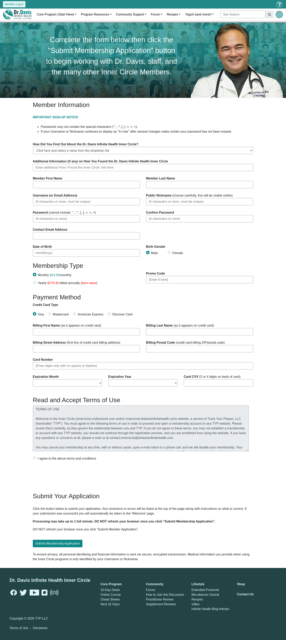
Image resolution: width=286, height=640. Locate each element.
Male (152, 253)
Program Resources (95, 14)
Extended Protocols (205, 590)
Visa (38, 314)
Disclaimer (40, 628)
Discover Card (119, 314)
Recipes (172, 14)
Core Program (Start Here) (55, 14)
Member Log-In (14, 4)
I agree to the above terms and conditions (64, 458)
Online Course (110, 594)
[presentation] (63, 475)
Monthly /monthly (55, 275)
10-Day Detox (110, 590)
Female (175, 253)
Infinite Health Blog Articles (210, 609)
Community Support (130, 14)
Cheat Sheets (110, 599)
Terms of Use (19, 628)
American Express (88, 314)
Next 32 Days (110, 604)
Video (195, 604)
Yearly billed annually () (67, 283)
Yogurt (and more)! (198, 14)
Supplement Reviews (161, 604)
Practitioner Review (159, 599)
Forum (155, 14)
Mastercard (58, 314)
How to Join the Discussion (165, 594)
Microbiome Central (205, 594)
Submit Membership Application (57, 543)
